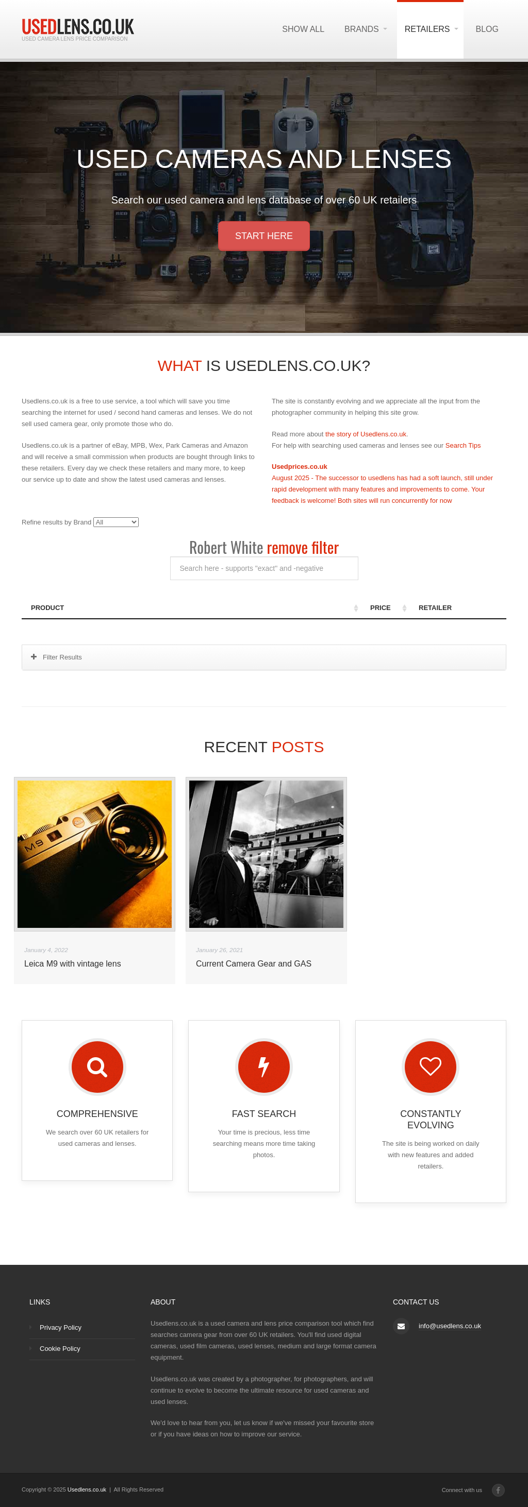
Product (47, 608)
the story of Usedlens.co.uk (365, 434)
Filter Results (62, 657)
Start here (264, 236)
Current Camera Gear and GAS (253, 963)
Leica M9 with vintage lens (72, 963)
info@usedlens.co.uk (450, 1326)
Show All (303, 29)
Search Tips (463, 445)
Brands (361, 29)
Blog (487, 29)
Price (380, 608)
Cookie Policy (60, 1348)
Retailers (427, 29)
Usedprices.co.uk (299, 466)
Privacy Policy (60, 1327)
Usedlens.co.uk (87, 1489)
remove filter (303, 546)
